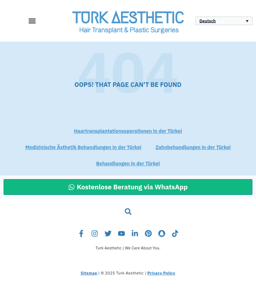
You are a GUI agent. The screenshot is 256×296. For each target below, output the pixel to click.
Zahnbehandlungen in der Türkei (193, 147)
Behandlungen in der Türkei (128, 163)
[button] (32, 20)
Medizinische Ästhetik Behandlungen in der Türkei (83, 147)
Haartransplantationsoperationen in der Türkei (128, 131)
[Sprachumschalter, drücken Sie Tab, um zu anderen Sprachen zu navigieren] (224, 21)
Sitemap (89, 273)
